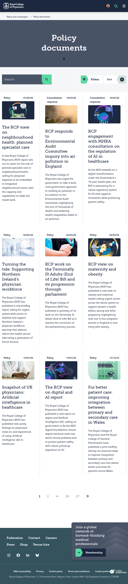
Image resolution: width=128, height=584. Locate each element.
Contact (34, 538)
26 (67, 496)
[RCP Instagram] (9, 555)
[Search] (22, 79)
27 (77, 496)
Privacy (40, 571)
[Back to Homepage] (32, 6)
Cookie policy (55, 571)
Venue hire (41, 544)
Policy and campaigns (17, 16)
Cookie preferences (104, 571)
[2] (87, 496)
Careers (51, 538)
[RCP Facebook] (18, 555)
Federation (15, 538)
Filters (90, 79)
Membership (89, 553)
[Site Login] (108, 6)
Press (11, 544)
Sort (109, 79)
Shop (24, 544)
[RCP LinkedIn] (27, 555)
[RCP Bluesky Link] (37, 555)
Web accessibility (22, 571)
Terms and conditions (79, 571)
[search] (47, 79)
